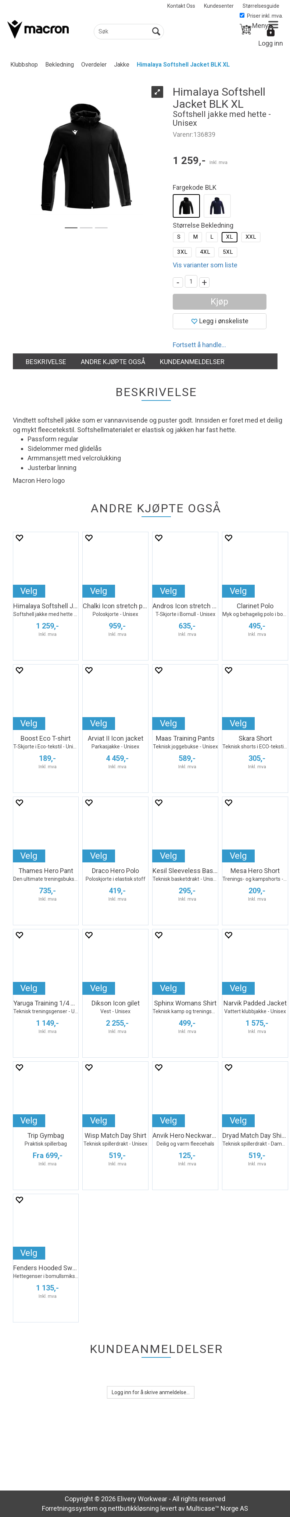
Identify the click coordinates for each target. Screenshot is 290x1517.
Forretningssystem (70, 1508)
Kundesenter (219, 6)
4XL (205, 252)
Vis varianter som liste (205, 265)
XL (229, 237)
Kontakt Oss (181, 6)
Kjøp (219, 301)
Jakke (121, 64)
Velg (28, 591)
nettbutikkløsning (133, 1508)
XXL (251, 237)
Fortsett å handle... (199, 345)
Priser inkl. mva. (261, 16)
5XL (228, 252)
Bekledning (59, 64)
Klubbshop (24, 64)
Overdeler (94, 64)
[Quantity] (191, 281)
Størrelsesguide (261, 6)
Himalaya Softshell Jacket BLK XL (183, 64)
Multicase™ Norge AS (217, 1508)
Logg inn (270, 43)
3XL (182, 252)
